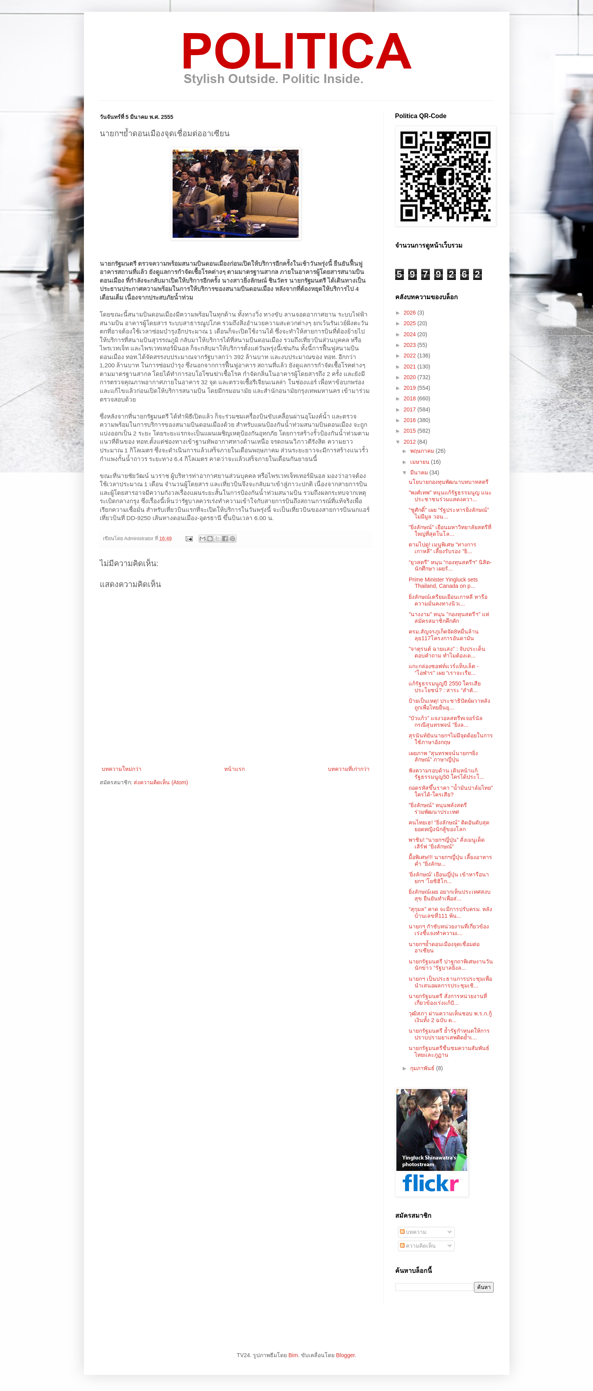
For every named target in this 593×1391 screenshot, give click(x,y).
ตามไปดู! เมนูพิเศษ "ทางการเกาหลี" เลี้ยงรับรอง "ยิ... (442, 547)
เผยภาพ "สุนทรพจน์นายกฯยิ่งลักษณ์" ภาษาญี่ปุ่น (443, 756)
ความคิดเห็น (418, 1246)
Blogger (345, 1355)
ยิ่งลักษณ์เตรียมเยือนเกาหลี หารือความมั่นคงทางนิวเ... (448, 600)
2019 (410, 388)
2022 (410, 355)
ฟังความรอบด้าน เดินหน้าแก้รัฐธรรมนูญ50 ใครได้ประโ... (446, 773)
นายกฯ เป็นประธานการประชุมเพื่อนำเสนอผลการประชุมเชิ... (450, 982)
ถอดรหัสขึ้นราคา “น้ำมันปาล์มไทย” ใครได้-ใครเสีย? (451, 791)
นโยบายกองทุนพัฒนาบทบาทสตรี (449, 482)
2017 (410, 409)
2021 (410, 366)
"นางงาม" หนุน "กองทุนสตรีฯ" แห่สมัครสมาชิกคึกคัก (449, 617)
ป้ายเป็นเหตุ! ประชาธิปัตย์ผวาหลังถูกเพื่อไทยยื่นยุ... (449, 704)
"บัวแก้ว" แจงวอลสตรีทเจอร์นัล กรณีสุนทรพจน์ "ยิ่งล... (446, 721)
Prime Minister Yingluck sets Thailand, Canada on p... (443, 582)
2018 (410, 398)
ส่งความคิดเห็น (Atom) (161, 782)
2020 (410, 377)
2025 (410, 323)
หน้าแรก (234, 769)
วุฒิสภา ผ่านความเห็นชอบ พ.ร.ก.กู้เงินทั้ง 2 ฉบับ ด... (450, 1016)
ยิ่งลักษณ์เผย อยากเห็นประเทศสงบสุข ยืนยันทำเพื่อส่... (450, 895)
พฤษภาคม (423, 451)
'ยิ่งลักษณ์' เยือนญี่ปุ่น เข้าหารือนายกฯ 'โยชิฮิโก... (449, 877)
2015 (410, 431)
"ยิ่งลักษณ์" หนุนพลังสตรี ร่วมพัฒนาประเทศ (438, 808)
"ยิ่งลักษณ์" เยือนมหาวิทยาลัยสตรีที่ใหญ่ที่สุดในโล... (450, 530)
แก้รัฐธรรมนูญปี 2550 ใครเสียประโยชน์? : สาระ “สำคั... (445, 686)
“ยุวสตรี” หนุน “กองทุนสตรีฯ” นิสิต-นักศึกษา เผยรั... (450, 565)
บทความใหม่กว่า (121, 769)
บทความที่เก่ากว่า (349, 769)
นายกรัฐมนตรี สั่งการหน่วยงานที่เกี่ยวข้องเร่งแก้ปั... (448, 999)
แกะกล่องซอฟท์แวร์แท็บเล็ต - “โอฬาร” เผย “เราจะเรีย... (444, 669)
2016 (410, 420)
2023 (410, 345)
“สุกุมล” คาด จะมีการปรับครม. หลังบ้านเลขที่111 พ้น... (450, 912)
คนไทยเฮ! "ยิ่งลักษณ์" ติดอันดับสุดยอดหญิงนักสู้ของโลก (449, 825)
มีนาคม (419, 472)
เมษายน (420, 462)
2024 (410, 334)
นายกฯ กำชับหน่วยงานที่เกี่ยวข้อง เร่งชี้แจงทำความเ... (449, 929)
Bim (293, 1355)
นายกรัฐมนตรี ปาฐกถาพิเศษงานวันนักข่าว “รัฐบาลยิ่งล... (451, 964)
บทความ (413, 1232)
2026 (410, 312)
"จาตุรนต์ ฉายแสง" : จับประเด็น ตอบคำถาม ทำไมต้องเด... (447, 652)
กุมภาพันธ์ (423, 1068)
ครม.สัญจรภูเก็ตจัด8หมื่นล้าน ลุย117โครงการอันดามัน (444, 634)
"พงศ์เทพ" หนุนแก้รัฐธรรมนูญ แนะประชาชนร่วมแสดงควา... (450, 495)
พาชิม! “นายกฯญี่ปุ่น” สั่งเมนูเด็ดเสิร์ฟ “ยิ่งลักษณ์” (447, 843)
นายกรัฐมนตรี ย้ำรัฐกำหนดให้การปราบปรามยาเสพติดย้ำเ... (449, 1034)
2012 (410, 442)
